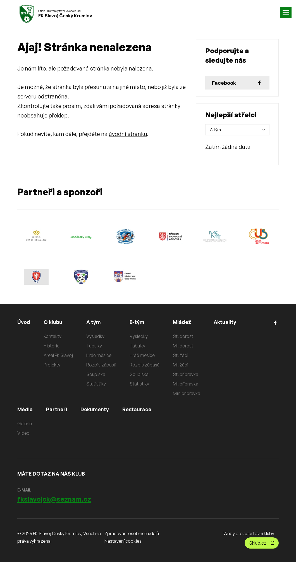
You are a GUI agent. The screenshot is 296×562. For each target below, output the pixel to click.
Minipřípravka (186, 393)
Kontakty (52, 336)
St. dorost (183, 336)
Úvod (23, 322)
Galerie (24, 423)
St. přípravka (185, 374)
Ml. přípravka (185, 384)
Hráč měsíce (98, 355)
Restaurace (136, 409)
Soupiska (95, 374)
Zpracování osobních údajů (131, 533)
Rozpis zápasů (101, 365)
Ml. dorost (183, 346)
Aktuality (225, 322)
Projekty (52, 365)
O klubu (53, 322)
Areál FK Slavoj (58, 355)
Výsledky (95, 336)
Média (25, 409)
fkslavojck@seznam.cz (54, 499)
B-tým (137, 322)
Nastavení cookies (123, 541)
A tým (93, 322)
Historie (51, 346)
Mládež (182, 322)
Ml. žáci (180, 365)
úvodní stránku (128, 133)
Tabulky (94, 346)
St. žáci (180, 355)
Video (23, 433)
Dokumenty (94, 409)
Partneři (56, 409)
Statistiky (96, 384)
